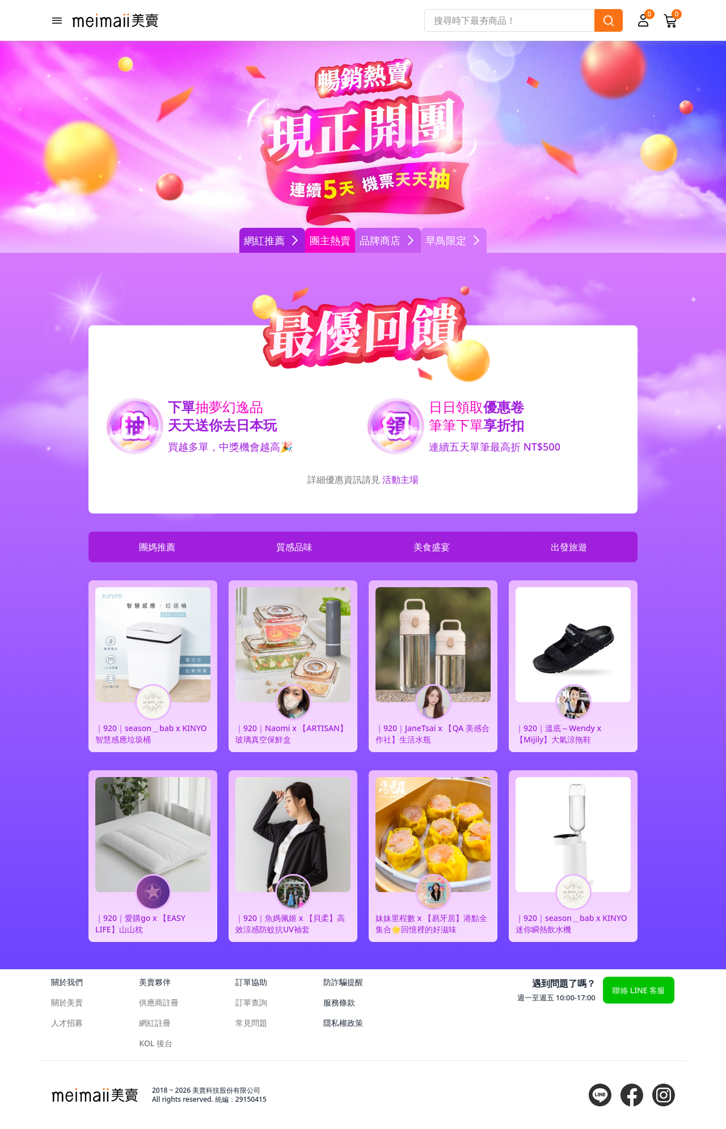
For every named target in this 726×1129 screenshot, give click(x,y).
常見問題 (251, 1022)
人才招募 (67, 1022)
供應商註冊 (159, 1002)
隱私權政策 (343, 1022)
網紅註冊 (155, 1022)
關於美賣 (67, 1002)
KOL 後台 (155, 1043)
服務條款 (339, 1002)
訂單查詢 (251, 1002)
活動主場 (400, 479)
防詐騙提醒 (343, 982)
